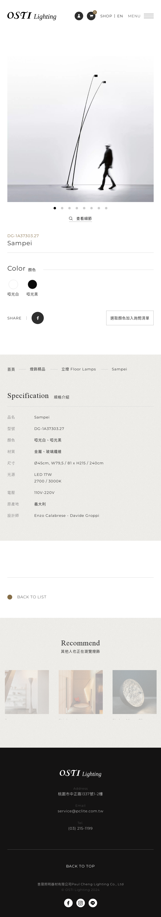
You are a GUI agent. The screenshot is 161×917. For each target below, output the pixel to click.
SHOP (106, 16)
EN (120, 16)
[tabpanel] (80, 129)
